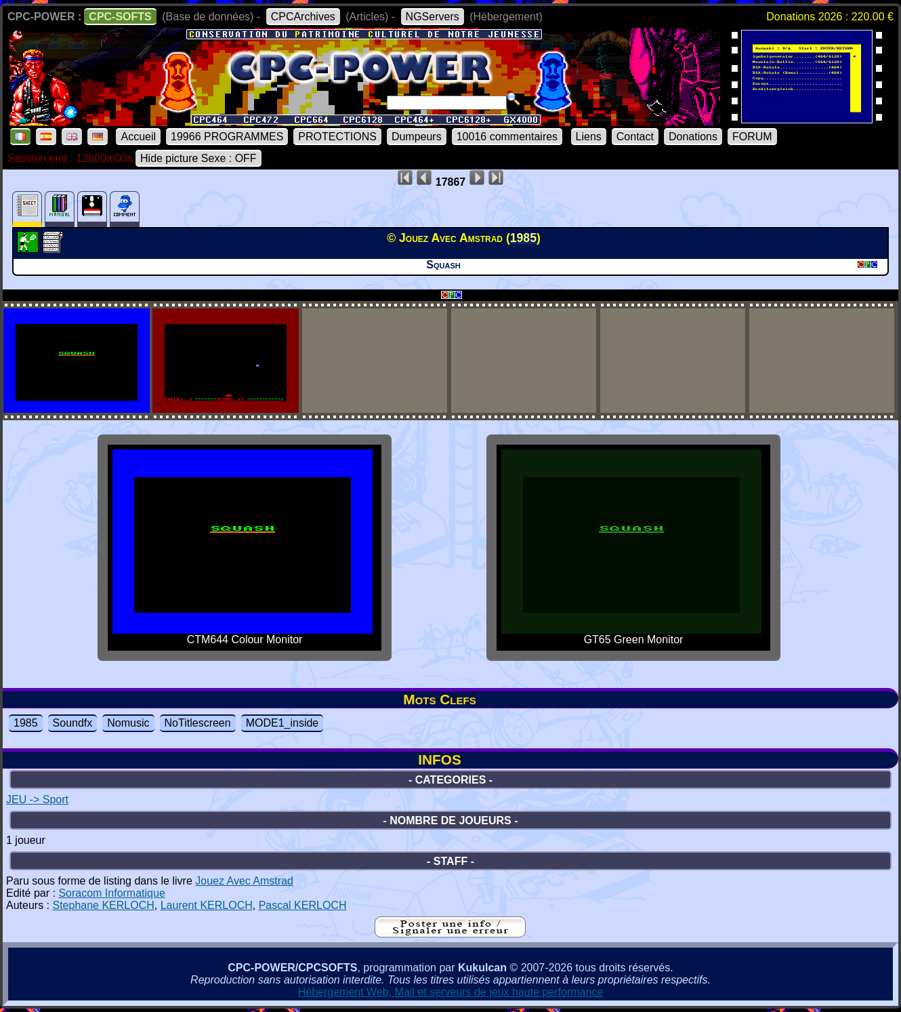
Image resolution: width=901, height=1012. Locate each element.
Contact (635, 136)
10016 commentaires (507, 136)
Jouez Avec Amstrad (244, 881)
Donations (693, 136)
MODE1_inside (282, 723)
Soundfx (73, 723)
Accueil (138, 136)
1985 (26, 723)
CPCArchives (303, 16)
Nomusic (128, 723)
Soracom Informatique (111, 893)
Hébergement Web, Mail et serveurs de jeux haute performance (451, 992)
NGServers (432, 16)
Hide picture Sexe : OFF (198, 158)
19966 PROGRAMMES (227, 136)
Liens (589, 136)
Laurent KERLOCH (207, 905)
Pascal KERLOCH (303, 905)
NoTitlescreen (198, 723)
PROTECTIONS (337, 136)
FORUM (752, 136)
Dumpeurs (417, 136)
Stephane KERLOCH (103, 905)
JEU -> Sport (37, 799)
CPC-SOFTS (120, 16)
